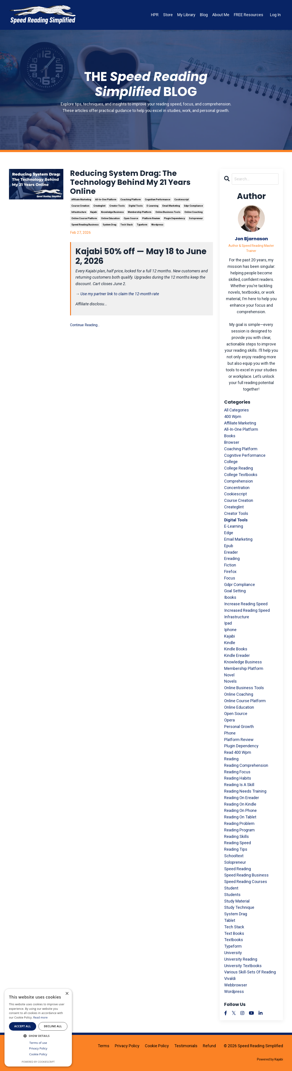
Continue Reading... (85, 327)
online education (110, 220)
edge (228, 532)
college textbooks (240, 474)
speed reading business (85, 226)
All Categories (236, 410)
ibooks (230, 597)
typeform (142, 226)
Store (168, 14)
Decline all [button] (53, 1026)
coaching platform (130, 201)
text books (234, 933)
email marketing (171, 207)
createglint (99, 207)
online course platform (84, 220)
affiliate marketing (81, 201)
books (229, 435)
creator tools (117, 207)
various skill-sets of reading (250, 972)
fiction (230, 565)
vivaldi (230, 978)
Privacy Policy (127, 1045)
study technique (239, 907)
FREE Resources (248, 14)
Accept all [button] (22, 1026)
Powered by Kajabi (270, 1059)
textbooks (233, 940)
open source (131, 220)
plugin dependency (174, 220)
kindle (229, 642)
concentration (237, 487)
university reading (240, 959)
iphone (230, 629)
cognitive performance (157, 201)
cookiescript (181, 201)
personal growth (239, 726)
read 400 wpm (237, 752)
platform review (151, 220)
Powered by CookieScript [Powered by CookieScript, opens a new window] (38, 1061)
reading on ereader (241, 797)
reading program (239, 830)
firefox (230, 571)
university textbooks (243, 965)
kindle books (235, 649)
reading (231, 758)
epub (228, 545)
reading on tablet (240, 817)
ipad (228, 623)
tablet (229, 920)
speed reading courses (245, 881)
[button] (38, 1036)
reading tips (235, 849)
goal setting (235, 591)
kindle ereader (237, 655)
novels (230, 681)
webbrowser (235, 985)
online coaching (193, 214)
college (231, 461)
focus (229, 578)
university (233, 952)
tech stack (126, 226)
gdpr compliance (193, 207)
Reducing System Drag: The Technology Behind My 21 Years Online (134, 183)
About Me (220, 14)
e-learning (152, 207)
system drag (109, 226)
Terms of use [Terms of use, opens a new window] (38, 1043)
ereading (232, 558)
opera (229, 720)
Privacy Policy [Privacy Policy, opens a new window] (38, 1048)
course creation (80, 207)
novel (229, 675)
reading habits (237, 778)
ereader (231, 552)
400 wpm (232, 416)
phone (230, 733)
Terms (103, 1045)
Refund (209, 1045)
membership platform (139, 214)
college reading (238, 468)
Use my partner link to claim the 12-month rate (120, 295)
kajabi (93, 214)
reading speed (237, 843)
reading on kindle (240, 804)
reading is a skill (239, 784)
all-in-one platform (105, 201)
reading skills (236, 836)
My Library (186, 14)
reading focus (237, 771)
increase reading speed (246, 603)
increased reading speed (247, 610)
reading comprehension (246, 765)
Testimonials (185, 1045)
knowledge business (112, 214)
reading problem (239, 823)
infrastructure (78, 214)
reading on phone (240, 810)
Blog (204, 14)
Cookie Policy (157, 1045)
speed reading (237, 868)
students (232, 894)
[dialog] (38, 1028)
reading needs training (245, 791)
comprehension (238, 481)
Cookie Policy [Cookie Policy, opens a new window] (38, 1054)
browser (231, 442)
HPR (155, 14)
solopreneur (196, 220)
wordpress (157, 226)
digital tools (136, 207)
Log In (275, 14)
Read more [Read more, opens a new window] (40, 1017)
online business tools (167, 214)
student (231, 888)
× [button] (67, 993)
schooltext (233, 855)
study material (237, 901)
